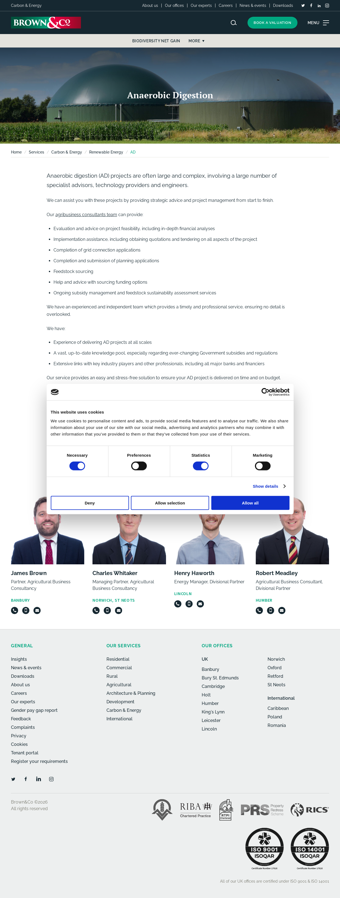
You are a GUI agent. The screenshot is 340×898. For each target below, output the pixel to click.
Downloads (283, 5)
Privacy (18, 735)
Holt (206, 695)
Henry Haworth (194, 573)
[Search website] (234, 23)
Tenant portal (24, 752)
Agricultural (118, 684)
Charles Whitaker (114, 573)
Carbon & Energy (66, 152)
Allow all (250, 502)
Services (36, 152)
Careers (226, 5)
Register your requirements (39, 761)
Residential (118, 659)
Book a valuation (272, 23)
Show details (265, 486)
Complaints (23, 727)
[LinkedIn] (319, 6)
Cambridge (213, 686)
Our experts (201, 5)
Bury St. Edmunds (220, 678)
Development (120, 701)
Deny (90, 502)
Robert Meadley (277, 573)
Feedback (21, 718)
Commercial (119, 667)
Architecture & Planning (130, 693)
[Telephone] (14, 610)
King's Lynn (213, 712)
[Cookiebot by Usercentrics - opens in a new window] (265, 392)
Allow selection (170, 502)
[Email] (37, 610)
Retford (275, 676)
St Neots (276, 684)
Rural (112, 676)
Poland (275, 716)
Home (16, 152)
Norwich (276, 659)
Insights (19, 659)
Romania (277, 725)
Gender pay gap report (34, 710)
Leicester (211, 720)
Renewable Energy (106, 152)
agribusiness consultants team (86, 214)
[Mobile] (25, 610)
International (119, 718)
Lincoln (209, 729)
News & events (253, 5)
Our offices (174, 5)
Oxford (275, 667)
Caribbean (278, 708)
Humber (210, 703)
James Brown (29, 573)
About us (150, 5)
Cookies (19, 744)
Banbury (210, 669)
